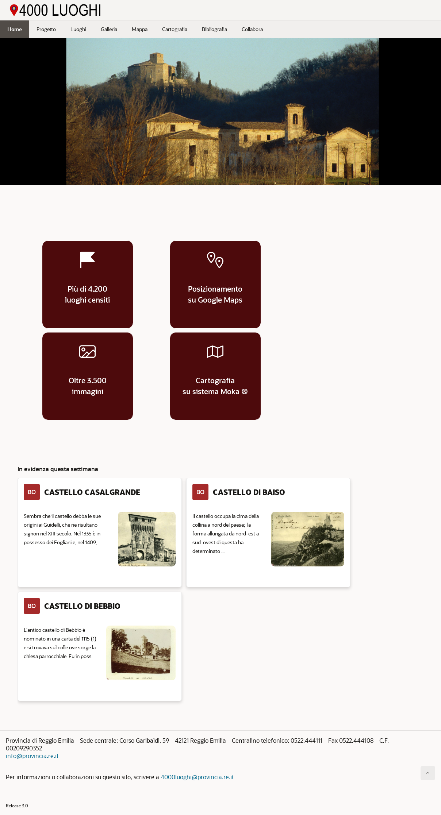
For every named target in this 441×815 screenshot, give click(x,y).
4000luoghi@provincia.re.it (197, 777)
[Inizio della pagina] (428, 773)
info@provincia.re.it (32, 756)
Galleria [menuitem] (109, 29)
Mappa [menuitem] (139, 29)
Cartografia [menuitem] (174, 29)
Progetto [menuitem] (46, 29)
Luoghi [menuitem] (78, 29)
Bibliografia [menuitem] (214, 29)
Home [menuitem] (14, 29)
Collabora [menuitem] (252, 29)
